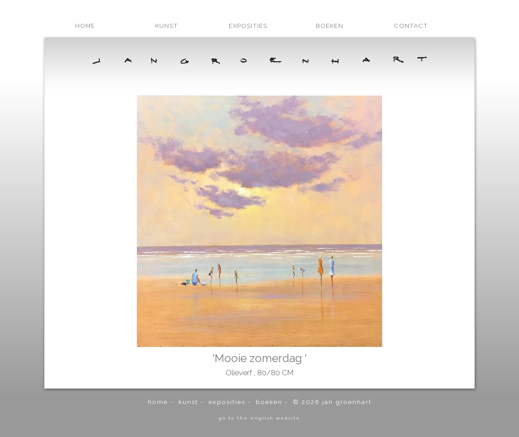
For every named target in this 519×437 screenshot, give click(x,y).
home (85, 25)
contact (411, 25)
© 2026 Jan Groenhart (332, 401)
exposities (248, 25)
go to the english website (259, 418)
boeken (329, 25)
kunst (166, 25)
